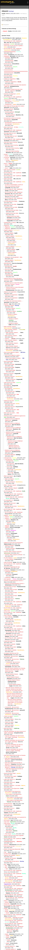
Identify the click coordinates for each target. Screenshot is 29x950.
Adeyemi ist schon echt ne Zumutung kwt (13, 542)
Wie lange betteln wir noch (10, 133)
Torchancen (6, 157)
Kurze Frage (9, 466)
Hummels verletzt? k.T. (10, 946)
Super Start (6, 821)
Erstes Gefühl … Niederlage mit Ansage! (14, 917)
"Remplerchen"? (7, 99)
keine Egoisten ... (8, 579)
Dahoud (6, 900)
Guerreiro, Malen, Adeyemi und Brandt (12, 551)
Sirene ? (6, 163)
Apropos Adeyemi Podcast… (12, 674)
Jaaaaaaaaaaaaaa (9, 60)
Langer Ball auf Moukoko (9, 641)
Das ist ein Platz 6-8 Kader (10, 586)
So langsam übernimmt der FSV (11, 653)
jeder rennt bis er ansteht (9, 169)
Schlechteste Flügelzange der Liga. (12, 566)
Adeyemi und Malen (9, 545)
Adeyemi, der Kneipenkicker (10, 291)
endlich (5, 54)
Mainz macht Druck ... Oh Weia (11, 127)
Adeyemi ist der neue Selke (10, 204)
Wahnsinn (6, 844)
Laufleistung (7, 569)
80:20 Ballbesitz (7, 385)
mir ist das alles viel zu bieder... (11, 201)
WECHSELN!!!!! (7, 263)
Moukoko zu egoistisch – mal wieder (12, 785)
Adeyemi (6, 515)
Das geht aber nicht (10, 391)
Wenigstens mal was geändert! (12, 257)
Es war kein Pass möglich (11, 776)
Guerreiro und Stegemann (10, 93)
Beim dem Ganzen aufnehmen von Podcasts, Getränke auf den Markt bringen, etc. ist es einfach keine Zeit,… (15, 670)
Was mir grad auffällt (8, 361)
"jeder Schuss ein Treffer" (9, 382)
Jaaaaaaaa (6, 56)
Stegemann (6, 225)
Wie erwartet (7, 820)
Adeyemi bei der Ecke (9, 400)
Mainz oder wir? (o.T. (9, 598)
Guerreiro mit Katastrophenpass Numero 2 (13, 580)
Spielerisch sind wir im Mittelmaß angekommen (14, 415)
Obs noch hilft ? (8, 269)
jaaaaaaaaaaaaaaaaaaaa (10, 51)
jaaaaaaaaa (6, 44)
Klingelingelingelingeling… (10, 841)
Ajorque (6, 154)
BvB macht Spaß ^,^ (8, 728)
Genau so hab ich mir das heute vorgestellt (13, 835)
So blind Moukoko (8, 803)
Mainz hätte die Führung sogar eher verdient (14, 106)
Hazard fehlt (7, 903)
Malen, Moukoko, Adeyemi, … (10, 326)
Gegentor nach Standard (9, 855)
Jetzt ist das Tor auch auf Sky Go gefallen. (13, 45)
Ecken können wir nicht (9, 846)
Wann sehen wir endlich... (10, 412)
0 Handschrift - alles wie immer (11, 656)
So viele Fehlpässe (8, 557)
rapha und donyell (8, 562)
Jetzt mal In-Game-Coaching (10, 142)
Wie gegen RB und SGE (10, 647)
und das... (7, 158)
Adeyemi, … (7, 338)
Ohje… (5, 852)
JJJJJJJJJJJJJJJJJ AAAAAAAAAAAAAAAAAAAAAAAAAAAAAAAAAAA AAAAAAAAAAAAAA (16, 71)
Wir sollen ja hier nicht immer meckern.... (13, 301)
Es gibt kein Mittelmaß (10, 454)
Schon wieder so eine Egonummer (12, 788)
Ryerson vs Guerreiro (9, 373)
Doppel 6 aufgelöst (8, 230)
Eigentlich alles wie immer (10, 503)
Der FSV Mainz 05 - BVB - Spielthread (12, 38)
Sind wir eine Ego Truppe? (10, 773)
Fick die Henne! (7, 63)
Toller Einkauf (7, 823)
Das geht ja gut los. (8, 805)
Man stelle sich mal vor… (9, 808)
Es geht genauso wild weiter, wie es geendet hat (15, 817)
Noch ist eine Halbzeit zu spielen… (12, 352)
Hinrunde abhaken (8, 75)
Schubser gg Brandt (8, 109)
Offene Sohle (7, 610)
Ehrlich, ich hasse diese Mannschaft (12, 849)
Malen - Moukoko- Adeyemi (10, 485)
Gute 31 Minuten (8, 615)
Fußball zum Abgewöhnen (10, 78)
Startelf (5, 908)
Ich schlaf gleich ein (8, 500)
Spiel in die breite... (8, 178)
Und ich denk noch (8, 814)
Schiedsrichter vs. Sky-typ (10, 222)
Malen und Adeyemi (8, 476)
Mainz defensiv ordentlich (9, 644)
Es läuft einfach (7, 853)
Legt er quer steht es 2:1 (9, 779)
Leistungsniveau (7, 457)
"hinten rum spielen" (8, 716)
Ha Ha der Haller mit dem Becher (11, 861)
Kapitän (6, 934)
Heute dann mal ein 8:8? (9, 782)
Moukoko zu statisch (9, 305)
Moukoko (6, 304)
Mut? (5, 864)
